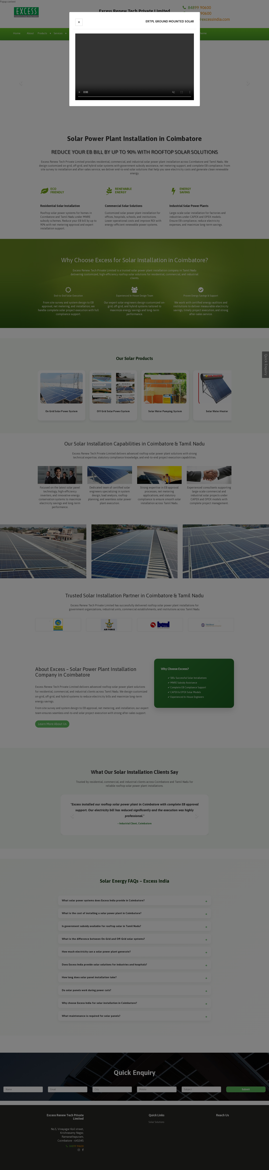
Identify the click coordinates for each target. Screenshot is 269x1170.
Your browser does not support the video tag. (134, 66)
